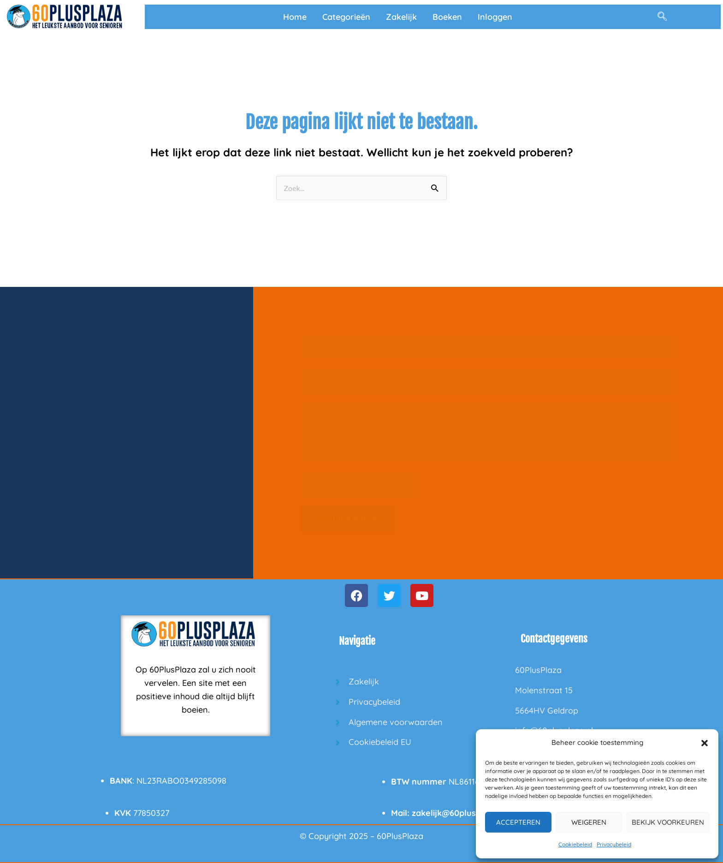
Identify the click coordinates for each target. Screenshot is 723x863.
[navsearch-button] (662, 17)
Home (295, 17)
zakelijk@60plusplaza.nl (459, 813)
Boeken (447, 17)
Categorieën (346, 17)
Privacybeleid (614, 844)
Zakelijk (401, 17)
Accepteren (518, 822)
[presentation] (359, 484)
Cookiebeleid (575, 844)
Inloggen (495, 17)
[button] (704, 743)
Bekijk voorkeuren (668, 822)
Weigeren (588, 822)
